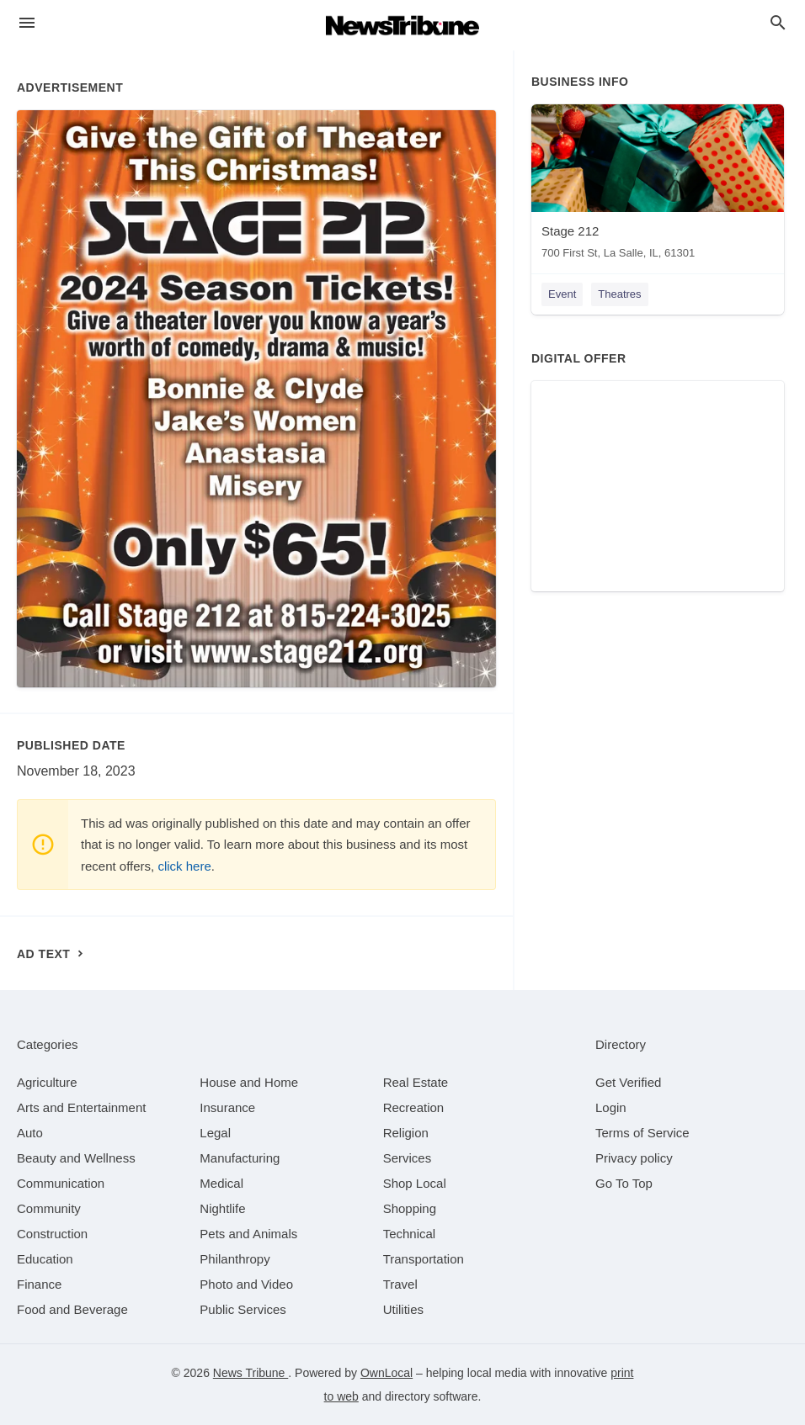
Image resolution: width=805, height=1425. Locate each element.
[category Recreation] (414, 1107)
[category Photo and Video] (246, 1284)
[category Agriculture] (47, 1082)
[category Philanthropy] (234, 1259)
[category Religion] (406, 1133)
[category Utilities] (403, 1309)
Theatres (619, 294)
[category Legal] (215, 1133)
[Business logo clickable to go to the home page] (402, 25)
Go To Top (624, 1183)
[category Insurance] (227, 1107)
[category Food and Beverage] (72, 1309)
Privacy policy (634, 1158)
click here (184, 866)
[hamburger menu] (27, 23)
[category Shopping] (409, 1208)
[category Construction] (52, 1233)
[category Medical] (221, 1183)
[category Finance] (39, 1284)
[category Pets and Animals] (248, 1233)
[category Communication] (60, 1183)
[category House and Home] (249, 1082)
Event (562, 294)
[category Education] (45, 1259)
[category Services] (407, 1158)
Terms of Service (642, 1133)
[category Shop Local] (414, 1183)
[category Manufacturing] (240, 1158)
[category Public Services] (243, 1309)
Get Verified (628, 1082)
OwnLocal (386, 1373)
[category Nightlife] (222, 1208)
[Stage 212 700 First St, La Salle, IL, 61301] (657, 185)
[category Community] (49, 1208)
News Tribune (250, 1373)
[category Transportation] (423, 1259)
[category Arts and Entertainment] (81, 1107)
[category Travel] (400, 1284)
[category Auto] (30, 1133)
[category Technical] (409, 1233)
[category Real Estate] (416, 1082)
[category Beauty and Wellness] (76, 1158)
